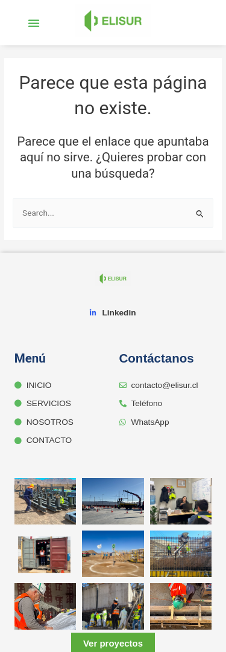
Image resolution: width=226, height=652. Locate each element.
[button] (34, 23)
